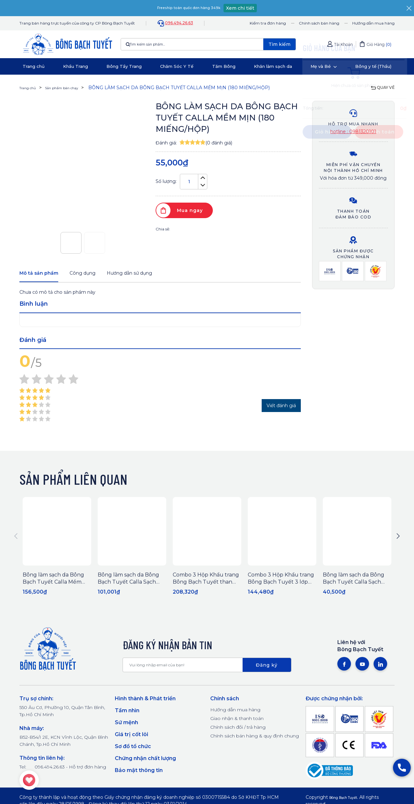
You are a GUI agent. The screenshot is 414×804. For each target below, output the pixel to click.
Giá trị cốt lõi (131, 736)
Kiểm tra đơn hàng (268, 23)
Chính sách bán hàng (319, 23)
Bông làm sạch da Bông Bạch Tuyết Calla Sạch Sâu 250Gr (128, 584)
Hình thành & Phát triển (145, 700)
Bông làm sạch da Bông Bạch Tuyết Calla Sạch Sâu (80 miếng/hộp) (353, 584)
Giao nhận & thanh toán (237, 720)
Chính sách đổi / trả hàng (238, 729)
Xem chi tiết (251, 8)
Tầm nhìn (127, 712)
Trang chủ (30, 87)
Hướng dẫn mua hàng (373, 23)
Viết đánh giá (281, 407)
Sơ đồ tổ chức (133, 748)
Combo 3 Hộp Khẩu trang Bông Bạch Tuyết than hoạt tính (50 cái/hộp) (206, 584)
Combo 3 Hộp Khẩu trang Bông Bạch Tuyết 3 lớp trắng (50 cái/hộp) (281, 584)
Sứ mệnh (126, 724)
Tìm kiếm (279, 44)
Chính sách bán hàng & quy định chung (254, 738)
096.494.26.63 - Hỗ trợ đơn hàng (70, 769)
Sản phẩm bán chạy (73, 87)
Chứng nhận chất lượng (145, 760)
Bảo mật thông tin (139, 772)
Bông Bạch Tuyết (349, 799)
